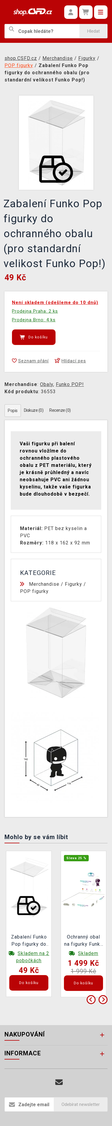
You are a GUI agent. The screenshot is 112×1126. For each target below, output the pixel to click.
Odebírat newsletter (81, 1104)
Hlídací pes (70, 361)
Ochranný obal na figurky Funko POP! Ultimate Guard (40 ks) (83, 941)
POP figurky (34, 591)
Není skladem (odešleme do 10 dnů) (55, 302)
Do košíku (34, 337)
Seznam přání (30, 361)
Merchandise (44, 584)
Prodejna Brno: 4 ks (34, 320)
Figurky (73, 584)
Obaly (46, 384)
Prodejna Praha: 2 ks (35, 311)
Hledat (93, 31)
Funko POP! (70, 384)
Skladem (88, 953)
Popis (13, 410)
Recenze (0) (60, 410)
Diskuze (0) (34, 410)
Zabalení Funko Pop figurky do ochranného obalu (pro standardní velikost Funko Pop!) (29, 941)
